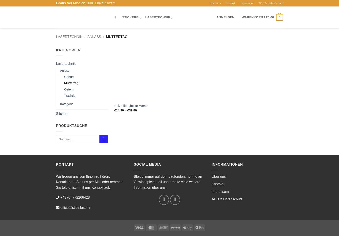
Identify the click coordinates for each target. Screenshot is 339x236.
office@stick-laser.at (75, 207)
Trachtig (69, 95)
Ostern (69, 89)
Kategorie (67, 104)
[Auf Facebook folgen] (164, 200)
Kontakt (230, 3)
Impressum (247, 3)
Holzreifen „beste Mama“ (131, 106)
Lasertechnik (159, 17)
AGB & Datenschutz (270, 3)
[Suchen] (116, 17)
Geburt (69, 77)
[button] (225, 17)
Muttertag (71, 83)
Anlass (94, 37)
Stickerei (131, 17)
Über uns (215, 3)
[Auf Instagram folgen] (175, 200)
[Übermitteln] (103, 139)
